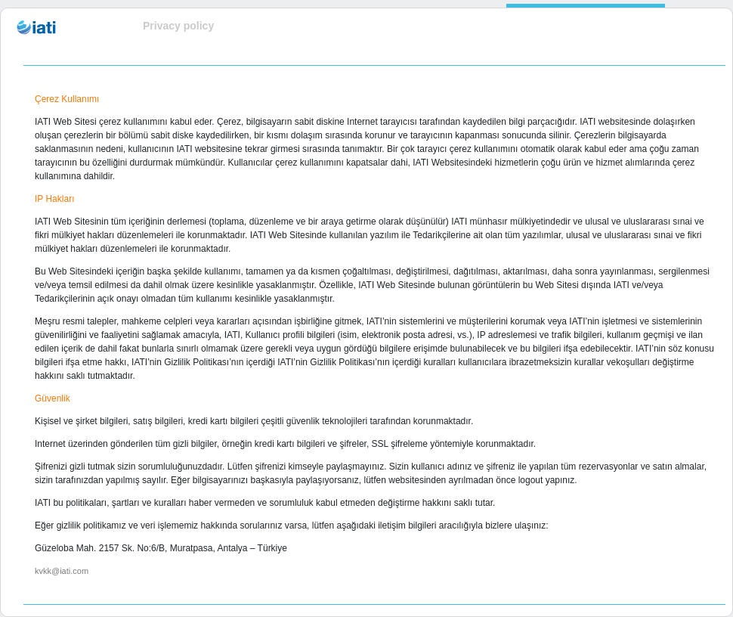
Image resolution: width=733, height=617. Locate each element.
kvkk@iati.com (61, 570)
